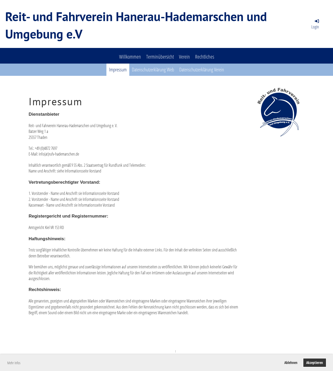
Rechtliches (204, 56)
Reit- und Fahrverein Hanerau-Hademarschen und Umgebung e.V (136, 25)
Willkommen (130, 56)
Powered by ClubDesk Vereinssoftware (158, 351)
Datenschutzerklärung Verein (201, 69)
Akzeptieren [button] (314, 362)
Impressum (118, 69)
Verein (184, 56)
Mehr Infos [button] (13, 362)
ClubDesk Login (184, 351)
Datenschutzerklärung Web (153, 69)
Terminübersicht (160, 56)
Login (315, 24)
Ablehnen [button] (290, 362)
